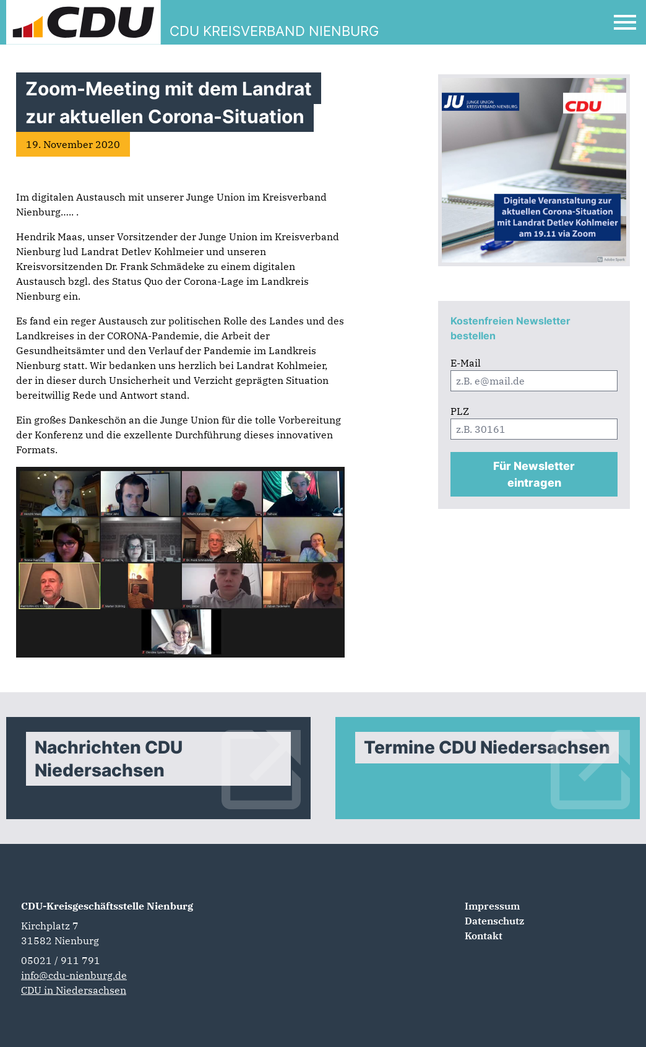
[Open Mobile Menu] (625, 22)
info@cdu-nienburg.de (74, 975)
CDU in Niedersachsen (73, 990)
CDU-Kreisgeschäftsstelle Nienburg (107, 906)
